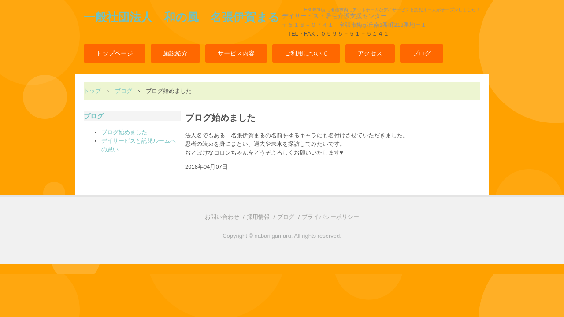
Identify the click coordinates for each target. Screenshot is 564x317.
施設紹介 (175, 53)
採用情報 (258, 217)
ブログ (421, 53)
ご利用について (306, 53)
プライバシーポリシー (330, 217)
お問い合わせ (222, 217)
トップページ (114, 53)
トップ (92, 91)
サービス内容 (236, 53)
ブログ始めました (124, 132)
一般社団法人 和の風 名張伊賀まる (182, 17)
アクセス (370, 53)
